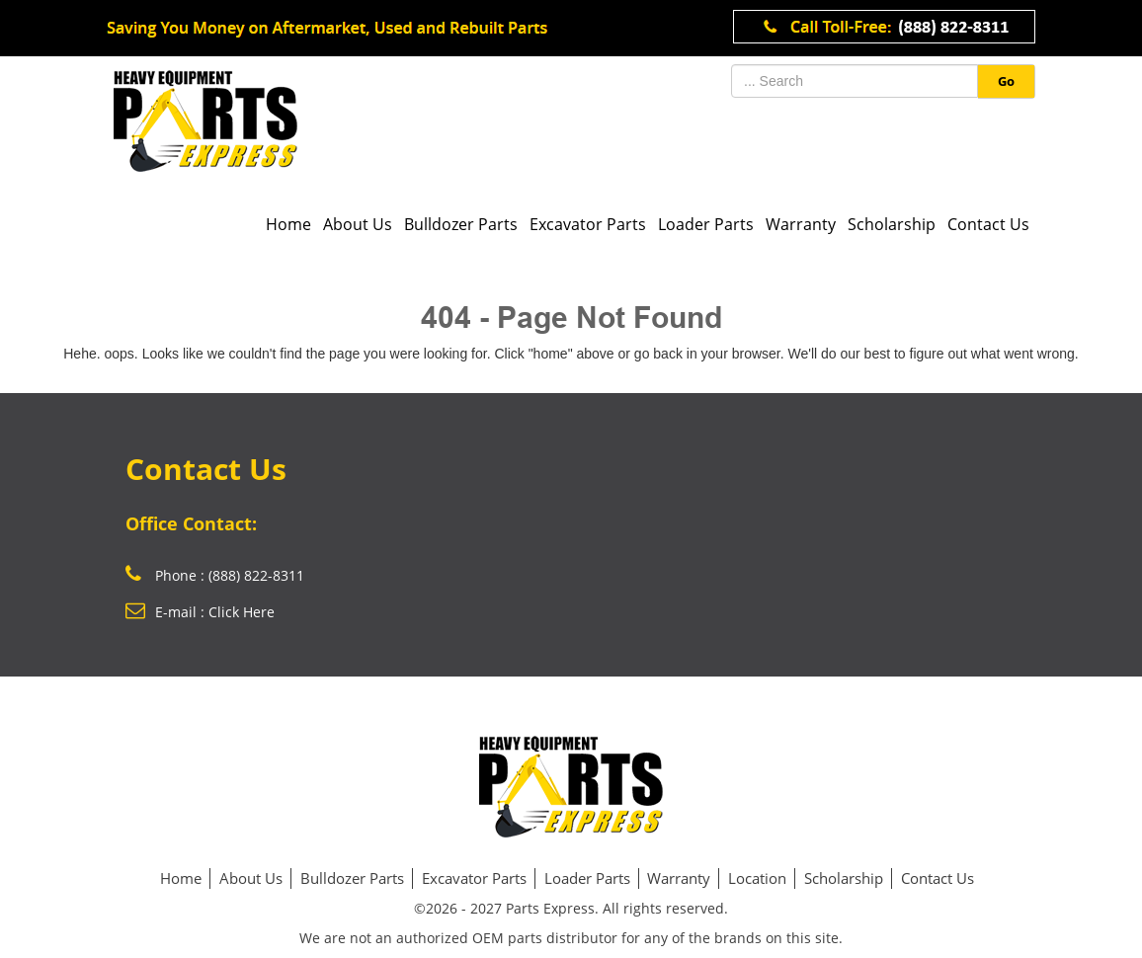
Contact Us (988, 224)
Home (288, 224)
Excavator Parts (588, 224)
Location (757, 878)
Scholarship (892, 224)
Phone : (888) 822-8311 (214, 575)
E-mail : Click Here (200, 611)
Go (1006, 81)
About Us (357, 224)
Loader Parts (706, 224)
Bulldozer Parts (461, 224)
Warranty (801, 224)
